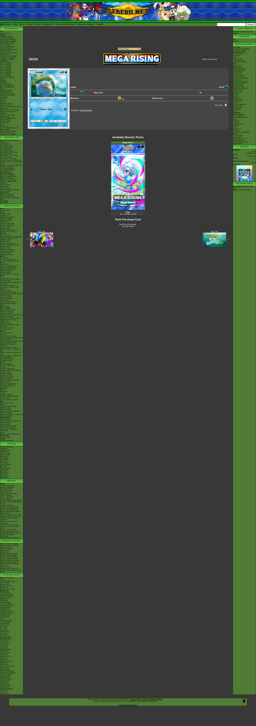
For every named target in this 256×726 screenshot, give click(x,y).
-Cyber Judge (4, 684)
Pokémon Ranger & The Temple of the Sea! (11, 502)
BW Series (3, 471)
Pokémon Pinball (5, 409)
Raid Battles (4, 587)
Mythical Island (238, 90)
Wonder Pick (237, 101)
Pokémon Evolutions (7, 178)
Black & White (4, 307)
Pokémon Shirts (5, 121)
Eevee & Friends (5, 567)
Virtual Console (5, 424)
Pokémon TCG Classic (7, 589)
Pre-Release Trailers (239, 50)
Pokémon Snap (5, 408)
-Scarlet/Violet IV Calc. (7, 93)
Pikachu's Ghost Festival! (8, 555)
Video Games (11, 205)
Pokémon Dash (5, 372)
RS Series (3, 461)
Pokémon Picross (6, 295)
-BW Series (4, 630)
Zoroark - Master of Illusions (9, 510)
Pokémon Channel (6, 373)
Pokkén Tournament (6, 298)
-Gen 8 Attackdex (5, 74)
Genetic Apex (237, 91)
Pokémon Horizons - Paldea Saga (11, 165)
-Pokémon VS (4, 687)
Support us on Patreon (128, 705)
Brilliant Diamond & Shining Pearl (11, 236)
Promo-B (236, 94)
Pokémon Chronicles (7, 167)
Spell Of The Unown (6, 490)
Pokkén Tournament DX (8, 269)
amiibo (2, 432)
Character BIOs (5, 450)
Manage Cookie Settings (153, 699)
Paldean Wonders (239, 68)
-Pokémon (236, 55)
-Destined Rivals (5, 602)
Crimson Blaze (238, 72)
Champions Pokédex (85, 24)
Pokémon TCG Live (6, 254)
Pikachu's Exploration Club (9, 558)
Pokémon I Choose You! (8, 529)
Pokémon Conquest (6, 316)
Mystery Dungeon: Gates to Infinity (11, 315)
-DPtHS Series (5, 632)
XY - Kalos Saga (5, 157)
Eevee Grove (237, 80)
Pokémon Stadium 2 (6, 395)
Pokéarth (99, 24)
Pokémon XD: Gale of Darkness (10, 370)
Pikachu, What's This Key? (9, 568)
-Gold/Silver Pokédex (7, 38)
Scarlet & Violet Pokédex (65, 24)
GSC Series (4, 460)
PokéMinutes (4, 186)
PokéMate (3, 388)
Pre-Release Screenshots (241, 49)
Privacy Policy (135, 699)
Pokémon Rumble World (8, 292)
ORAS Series (4, 476)
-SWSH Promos (5, 643)
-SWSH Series (5, 625)
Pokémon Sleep (5, 228)
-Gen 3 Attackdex (5, 66)
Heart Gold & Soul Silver (8, 336)
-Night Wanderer (5, 677)
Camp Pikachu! (5, 550)
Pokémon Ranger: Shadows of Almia (10, 353)
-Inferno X (3, 658)
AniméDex (3, 142)
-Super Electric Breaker (7, 672)
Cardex (2, 89)
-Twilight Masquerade (7, 612)
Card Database (238, 54)
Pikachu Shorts (11, 540)
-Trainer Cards (237, 59)
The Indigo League (6, 145)
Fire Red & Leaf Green (7, 365)
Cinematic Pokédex (6, 90)
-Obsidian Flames (6, 620)
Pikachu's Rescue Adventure (9, 545)
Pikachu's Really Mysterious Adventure (9, 564)
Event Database (5, 129)
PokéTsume (4, 202)
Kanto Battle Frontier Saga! (9, 152)
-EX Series (3, 633)
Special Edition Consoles (8, 426)
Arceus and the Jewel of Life (9, 508)
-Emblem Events (238, 140)
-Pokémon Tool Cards (240, 62)
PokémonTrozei (5, 382)
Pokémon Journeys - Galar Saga (11, 160)
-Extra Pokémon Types (7, 581)
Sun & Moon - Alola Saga (8, 158)
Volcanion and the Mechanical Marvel (10, 527)
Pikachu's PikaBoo (6, 549)
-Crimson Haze (5, 680)
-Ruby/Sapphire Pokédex (8, 40)
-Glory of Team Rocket (7, 666)
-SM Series (4, 627)
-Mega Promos (5, 640)
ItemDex (3, 79)
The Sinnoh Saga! (6, 153)
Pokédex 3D (4, 321)
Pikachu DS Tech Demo (8, 383)
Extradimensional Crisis (240, 81)
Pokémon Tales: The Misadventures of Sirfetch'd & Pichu (9, 197)
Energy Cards (4, 584)
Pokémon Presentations (8, 118)
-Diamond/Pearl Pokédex (8, 41)
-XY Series (3, 628)
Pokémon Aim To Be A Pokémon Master (10, 162)
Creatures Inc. (251, 153)
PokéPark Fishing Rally (7, 385)
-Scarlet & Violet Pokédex (8, 56)
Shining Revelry (238, 85)
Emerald (3, 367)
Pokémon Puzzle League (8, 406)
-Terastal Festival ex (6, 671)
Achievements (237, 106)
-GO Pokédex (4, 54)
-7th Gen (3, 102)
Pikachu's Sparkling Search (9, 562)
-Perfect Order (4, 592)
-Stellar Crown (4, 609)
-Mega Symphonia (6, 661)
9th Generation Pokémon (8, 131)
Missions (236, 103)
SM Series (3, 478)
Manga (12, 443)
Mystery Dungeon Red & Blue (10, 380)
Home (14, 24)
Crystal (2, 393)
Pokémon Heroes (6, 495)
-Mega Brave (4, 659)
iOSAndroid (235, 40)
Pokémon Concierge (7, 194)
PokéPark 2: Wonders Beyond (10, 318)
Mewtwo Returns (5, 492)
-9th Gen (3, 98)
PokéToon (3, 183)
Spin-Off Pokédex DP (7, 85)
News (2, 31)
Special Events (238, 135)
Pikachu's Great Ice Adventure (10, 560)
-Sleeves (236, 122)
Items (235, 111)
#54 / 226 (214, 231)
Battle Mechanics (238, 114)
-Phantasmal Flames (7, 596)
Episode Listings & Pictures (9, 140)
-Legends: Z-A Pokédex (8, 58)
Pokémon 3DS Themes (7, 427)
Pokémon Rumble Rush (8, 267)
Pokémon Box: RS (6, 375)
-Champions (4, 97)
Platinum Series (5, 468)
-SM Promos (4, 645)
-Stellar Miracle (5, 676)
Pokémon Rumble (6, 339)
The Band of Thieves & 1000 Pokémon (9, 288)
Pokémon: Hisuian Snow (8, 180)
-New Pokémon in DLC (7, 133)
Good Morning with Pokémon (9, 189)
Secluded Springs (239, 76)
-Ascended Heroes (6, 594)
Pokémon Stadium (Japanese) (10, 411)
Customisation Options (240, 117)
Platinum (3, 334)
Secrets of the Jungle (7, 534)
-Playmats (236, 121)
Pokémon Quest (5, 272)
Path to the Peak (5, 184)
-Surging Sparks (5, 607)
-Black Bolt (3, 599)
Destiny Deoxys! (5, 498)
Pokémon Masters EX (7, 225)
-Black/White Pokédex (7, 43)
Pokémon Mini (4, 398)
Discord (38, 24)
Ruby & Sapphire (5, 364)
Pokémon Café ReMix (7, 223)
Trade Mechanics (238, 116)
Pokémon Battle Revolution (9, 347)
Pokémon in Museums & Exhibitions (8, 112)
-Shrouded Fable (5, 610)
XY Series (3, 474)
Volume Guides (5, 455)
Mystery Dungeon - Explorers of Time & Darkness (10, 356)
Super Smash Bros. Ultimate (9, 274)
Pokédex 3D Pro (5, 323)
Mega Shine (237, 67)
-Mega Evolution (5, 597)
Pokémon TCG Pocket (7, 231)
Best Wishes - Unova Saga (9, 155)
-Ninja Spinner (4, 653)
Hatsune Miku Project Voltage (9, 110)
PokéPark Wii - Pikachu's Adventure (8, 345)
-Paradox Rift (4, 617)
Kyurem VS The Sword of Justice (11, 515)
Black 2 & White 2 (6, 308)
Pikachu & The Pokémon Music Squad (10, 570)
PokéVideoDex (5, 188)
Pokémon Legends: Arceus (9, 238)
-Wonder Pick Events (240, 138)
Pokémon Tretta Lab (6, 311)
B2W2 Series (4, 473)
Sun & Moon (4, 258)
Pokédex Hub (48, 24)
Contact (30, 24)
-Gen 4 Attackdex (5, 67)
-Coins (235, 119)
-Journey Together (6, 604)
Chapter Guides (5, 453)
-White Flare (4, 601)
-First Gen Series (5, 636)
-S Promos (3, 692)
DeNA (254, 151)
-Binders (236, 125)
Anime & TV (11, 137)
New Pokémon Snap (7, 251)
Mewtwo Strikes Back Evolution (10, 533)
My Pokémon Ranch (6, 359)
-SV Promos (4, 641)
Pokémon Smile (5, 248)
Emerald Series (5, 464)
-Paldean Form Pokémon (8, 134)
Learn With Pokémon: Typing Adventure (9, 325)
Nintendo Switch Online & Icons (10, 434)
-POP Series (4, 648)
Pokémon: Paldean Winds (8, 181)
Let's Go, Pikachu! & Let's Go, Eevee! (10, 261)
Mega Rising (237, 73)
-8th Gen (3, 100)
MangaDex (3, 448)
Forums (22, 24)
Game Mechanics (6, 92)
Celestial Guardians (239, 83)
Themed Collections (239, 104)
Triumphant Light (238, 86)
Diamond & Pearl (5, 333)
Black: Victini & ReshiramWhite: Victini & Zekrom (10, 512)
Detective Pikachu (6, 271)
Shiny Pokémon (5, 171)
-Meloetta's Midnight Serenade (10, 516)
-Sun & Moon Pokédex (7, 46)
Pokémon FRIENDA (6, 440)
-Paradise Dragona (6, 674)
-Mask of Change (5, 679)
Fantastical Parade (239, 70)
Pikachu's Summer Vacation (9, 544)
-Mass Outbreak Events (240, 142)
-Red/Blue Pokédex (6, 36)
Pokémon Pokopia (6, 218)
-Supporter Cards (238, 60)
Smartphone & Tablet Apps (8, 429)
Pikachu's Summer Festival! (9, 554)
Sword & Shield (5, 235)
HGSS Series (4, 469)
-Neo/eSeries (4, 635)
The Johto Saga (5, 149)
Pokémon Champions (7, 217)
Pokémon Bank (5, 280)
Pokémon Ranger (6, 378)
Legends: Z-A (4, 215)
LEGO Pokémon (5, 120)
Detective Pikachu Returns (8, 230)
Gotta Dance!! (4, 552)
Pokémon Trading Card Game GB (11, 414)
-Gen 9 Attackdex (5, 76)
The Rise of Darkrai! (6, 505)
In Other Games (5, 422)
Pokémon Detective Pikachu (9, 538)
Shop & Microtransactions (241, 132)
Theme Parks (4, 123)
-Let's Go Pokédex (6, 48)
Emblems (236, 130)
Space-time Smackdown (241, 88)
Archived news (5, 33)
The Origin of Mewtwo (7, 485)
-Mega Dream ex (5, 656)
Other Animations (5, 191)
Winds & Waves (5, 210)
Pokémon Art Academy (7, 285)
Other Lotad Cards (209, 59)
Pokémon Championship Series (10, 107)
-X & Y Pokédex (5, 45)
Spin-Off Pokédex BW (7, 87)
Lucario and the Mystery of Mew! (10, 500)
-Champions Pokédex (7, 59)
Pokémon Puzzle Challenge (9, 396)
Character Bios (5, 144)
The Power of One (6, 489)
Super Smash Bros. (6, 416)
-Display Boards (238, 124)
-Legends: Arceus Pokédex (9, 53)
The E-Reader (4, 386)
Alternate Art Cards (6, 586)
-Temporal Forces (6, 614)
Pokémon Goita (5, 437)
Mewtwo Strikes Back (7, 487)
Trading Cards (11, 574)
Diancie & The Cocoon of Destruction (8, 522)
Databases (11, 28)
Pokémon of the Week (7, 95)
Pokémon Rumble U (6, 313)
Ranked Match (237, 143)
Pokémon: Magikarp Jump (8, 266)
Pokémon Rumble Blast (8, 320)
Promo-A (236, 96)
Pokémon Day (4, 116)
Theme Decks (237, 107)
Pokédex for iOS (5, 329)
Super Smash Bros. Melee (8, 400)
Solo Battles (237, 109)
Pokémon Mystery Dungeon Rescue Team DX (9, 245)
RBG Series (4, 456)
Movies (11, 480)
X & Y (2, 277)
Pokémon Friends (6, 220)
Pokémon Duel (5, 300)
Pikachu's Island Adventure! (9, 557)
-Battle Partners (5, 669)
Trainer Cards (4, 583)
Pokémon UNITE (5, 227)
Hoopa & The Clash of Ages (9, 524)
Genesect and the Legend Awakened (8, 519)
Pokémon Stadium (6, 413)
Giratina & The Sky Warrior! (9, 507)
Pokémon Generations (7, 175)
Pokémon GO (4, 222)
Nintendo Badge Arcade (8, 303)
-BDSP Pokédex (5, 51)
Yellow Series (4, 458)
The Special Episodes (7, 168)
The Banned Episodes (7, 170)
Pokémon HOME (5, 240)
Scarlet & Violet (5, 214)
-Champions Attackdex (7, 77)
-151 (1, 618)
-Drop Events (237, 137)
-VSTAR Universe (6, 685)
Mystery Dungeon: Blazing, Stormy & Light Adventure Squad (11, 341)
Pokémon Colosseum (7, 369)
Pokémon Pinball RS (7, 377)
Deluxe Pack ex (238, 75)
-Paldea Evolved (5, 622)
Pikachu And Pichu (6, 547)
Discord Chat (4, 126)
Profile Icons (237, 129)
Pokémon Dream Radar (8, 310)
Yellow (2, 404)
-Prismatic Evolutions (7, 605)
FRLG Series (4, 463)
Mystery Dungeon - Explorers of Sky (10, 350)
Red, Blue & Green (6, 403)
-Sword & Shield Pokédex (8, 49)
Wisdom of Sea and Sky (241, 78)
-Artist (235, 57)
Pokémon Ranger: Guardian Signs (11, 338)
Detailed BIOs (4, 451)
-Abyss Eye (4, 651)
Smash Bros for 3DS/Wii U (8, 302)
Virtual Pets (4, 431)
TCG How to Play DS (7, 328)
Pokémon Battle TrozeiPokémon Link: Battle (10, 283)
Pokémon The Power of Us (9, 531)
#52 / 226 (41, 231)
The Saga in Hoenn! (6, 150)
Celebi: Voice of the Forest (8, 493)
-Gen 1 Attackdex (5, 62)
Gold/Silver (3, 391)
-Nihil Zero (3, 654)
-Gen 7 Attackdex (5, 72)
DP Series (3, 466)
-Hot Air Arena (4, 667)
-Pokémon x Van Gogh (7, 115)
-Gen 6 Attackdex (5, 71)
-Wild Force (4, 682)
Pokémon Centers (6, 105)
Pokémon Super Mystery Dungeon (11, 293)
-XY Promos (4, 646)
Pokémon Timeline (6, 103)
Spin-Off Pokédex (6, 84)
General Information (6, 447)
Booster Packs (237, 99)
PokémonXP (4, 108)
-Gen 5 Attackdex (5, 69)
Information (236, 47)
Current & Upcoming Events (9, 128)
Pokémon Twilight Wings (8, 176)
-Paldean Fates (5, 615)
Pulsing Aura (237, 65)
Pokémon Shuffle (5, 290)
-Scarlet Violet (4, 623)
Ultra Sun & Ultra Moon (7, 259)
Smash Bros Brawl (6, 360)
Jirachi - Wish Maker (7, 497)
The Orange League (6, 147)
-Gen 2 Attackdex (5, 64)
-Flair (234, 127)
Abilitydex (3, 82)
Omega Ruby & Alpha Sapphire (10, 279)
